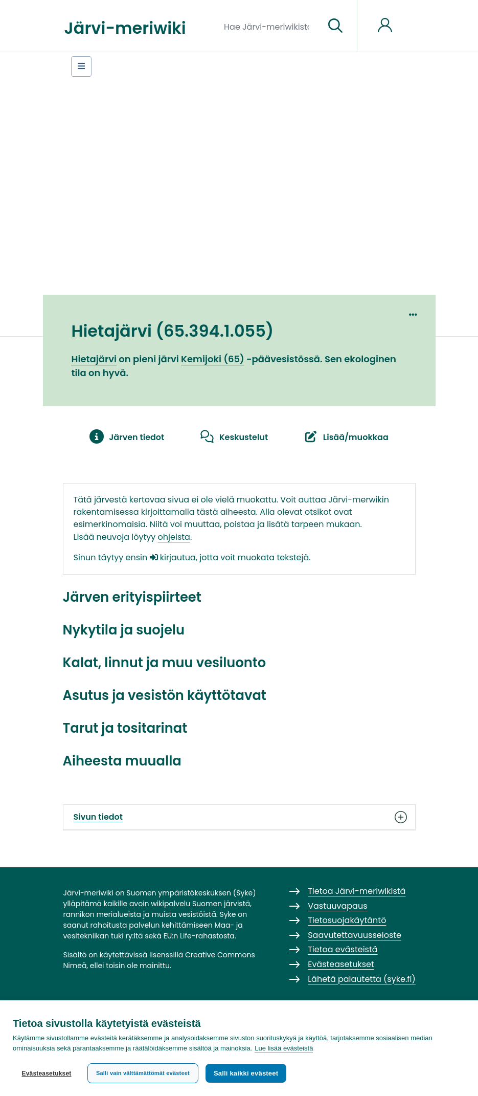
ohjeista (174, 537)
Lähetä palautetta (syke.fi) (362, 979)
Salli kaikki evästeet (246, 1073)
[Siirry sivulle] (335, 26)
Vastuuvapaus (337, 906)
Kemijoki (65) (212, 359)
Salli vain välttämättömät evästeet (143, 1073)
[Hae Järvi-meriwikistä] (270, 26)
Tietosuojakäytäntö (347, 920)
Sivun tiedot (239, 817)
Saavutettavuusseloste (354, 935)
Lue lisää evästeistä (284, 1048)
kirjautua (173, 557)
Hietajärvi (94, 359)
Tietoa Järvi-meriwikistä (356, 891)
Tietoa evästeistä (342, 949)
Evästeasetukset (46, 1073)
